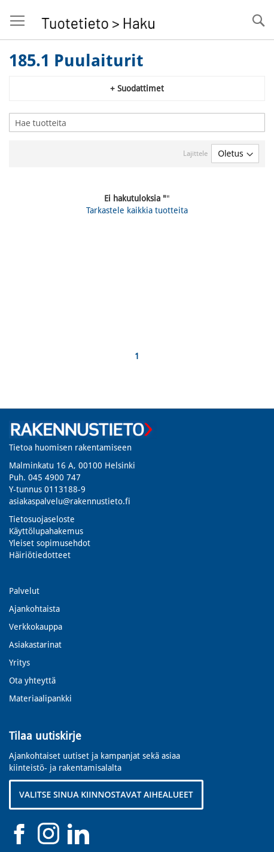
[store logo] (97, 20)
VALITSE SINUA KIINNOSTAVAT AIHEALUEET (106, 794)
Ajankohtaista (34, 609)
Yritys (19, 662)
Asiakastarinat (35, 644)
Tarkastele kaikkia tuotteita (137, 210)
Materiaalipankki (40, 698)
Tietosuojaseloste (42, 519)
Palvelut (24, 591)
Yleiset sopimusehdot (49, 543)
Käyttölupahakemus (46, 531)
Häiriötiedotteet (40, 555)
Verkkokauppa (35, 627)
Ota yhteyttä (32, 680)
